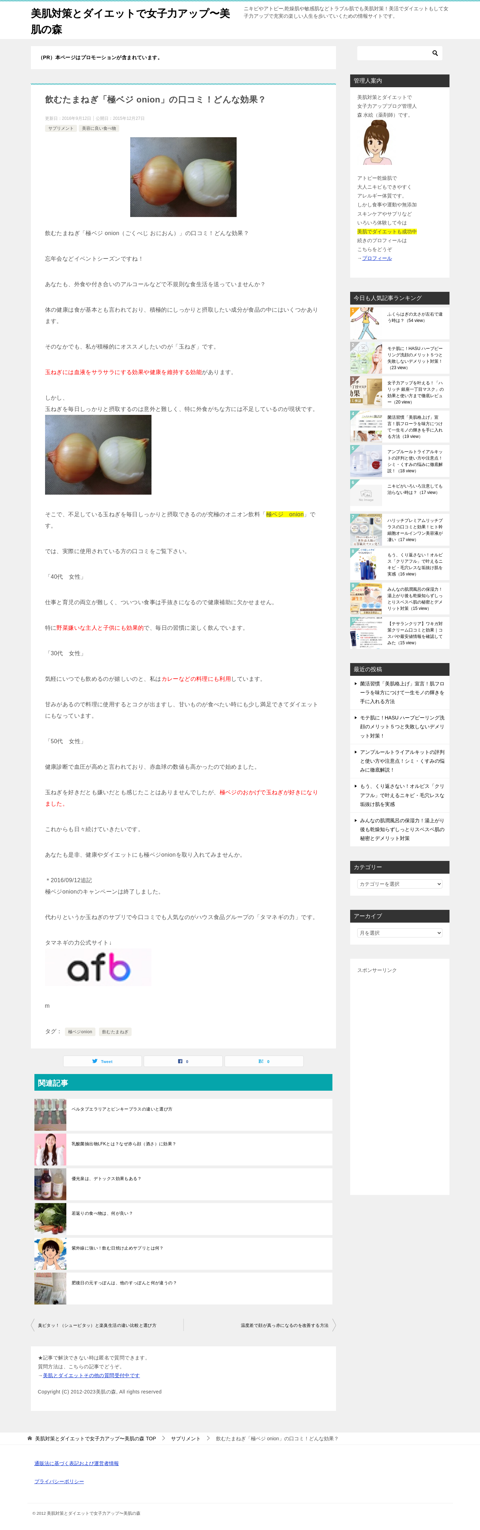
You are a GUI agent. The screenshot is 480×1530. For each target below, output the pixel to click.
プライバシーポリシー (59, 1481)
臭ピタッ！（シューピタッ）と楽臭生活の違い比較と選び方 (97, 1325)
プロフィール (377, 258)
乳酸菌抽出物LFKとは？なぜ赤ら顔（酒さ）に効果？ (124, 1143)
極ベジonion (80, 1031)
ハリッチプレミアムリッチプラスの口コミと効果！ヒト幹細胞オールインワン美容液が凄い (415, 530)
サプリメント (61, 128)
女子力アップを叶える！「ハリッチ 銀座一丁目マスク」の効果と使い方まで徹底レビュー (415, 392)
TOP (95, 1438)
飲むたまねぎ (115, 1031)
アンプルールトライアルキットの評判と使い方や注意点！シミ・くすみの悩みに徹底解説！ (415, 461)
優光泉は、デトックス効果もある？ (107, 1178)
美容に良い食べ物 (99, 128)
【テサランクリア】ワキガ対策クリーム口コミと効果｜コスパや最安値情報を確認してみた (415, 633)
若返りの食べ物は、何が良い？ (102, 1213)
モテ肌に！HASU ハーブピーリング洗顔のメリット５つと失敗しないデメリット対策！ (415, 358)
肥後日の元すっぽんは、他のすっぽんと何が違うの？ (124, 1282)
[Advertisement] (399, 1081)
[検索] (399, 53)
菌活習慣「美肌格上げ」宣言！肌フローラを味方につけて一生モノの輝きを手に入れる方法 (415, 427)
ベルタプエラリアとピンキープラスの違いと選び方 (122, 1109)
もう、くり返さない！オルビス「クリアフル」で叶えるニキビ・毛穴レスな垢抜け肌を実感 (415, 564)
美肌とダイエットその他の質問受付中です (91, 1375)
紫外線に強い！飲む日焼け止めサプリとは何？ (118, 1248)
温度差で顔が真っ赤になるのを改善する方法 (285, 1325)
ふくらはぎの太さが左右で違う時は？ (415, 317)
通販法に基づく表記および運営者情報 (76, 1463)
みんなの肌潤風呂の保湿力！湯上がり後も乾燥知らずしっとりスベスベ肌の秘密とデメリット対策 (415, 599)
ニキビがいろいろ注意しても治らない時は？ (415, 489)
